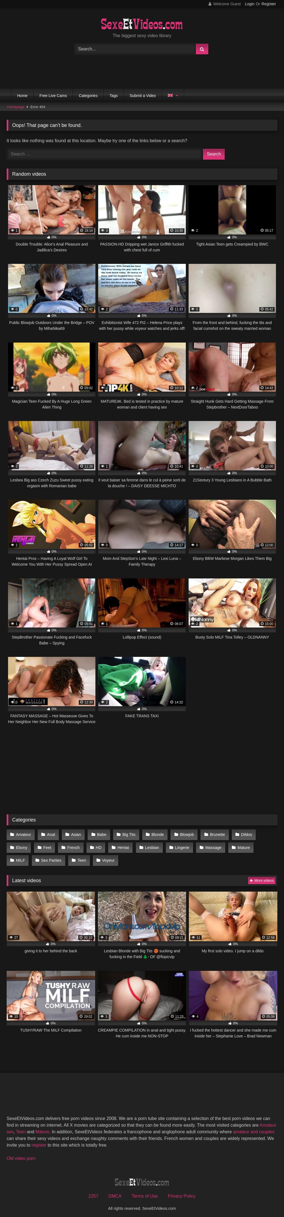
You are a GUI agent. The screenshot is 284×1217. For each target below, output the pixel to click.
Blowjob (182, 834)
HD (96, 846)
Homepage (16, 107)
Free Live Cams (53, 95)
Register (269, 4)
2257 (93, 1192)
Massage (208, 846)
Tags (114, 95)
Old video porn (21, 1154)
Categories (88, 95)
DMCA (114, 1192)
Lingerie (178, 846)
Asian (74, 834)
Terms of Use (145, 1192)
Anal (50, 834)
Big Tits (125, 834)
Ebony (21, 846)
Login (249, 4)
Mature (238, 846)
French (72, 846)
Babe (99, 834)
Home (22, 95)
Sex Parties (26, 857)
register (39, 1141)
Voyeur (81, 857)
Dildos (240, 834)
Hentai (120, 846)
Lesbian (148, 846)
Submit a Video (143, 95)
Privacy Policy (182, 1192)
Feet (46, 846)
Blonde (154, 834)
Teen (56, 857)
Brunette (212, 834)
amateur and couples (253, 1128)
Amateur (23, 834)
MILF (263, 846)
